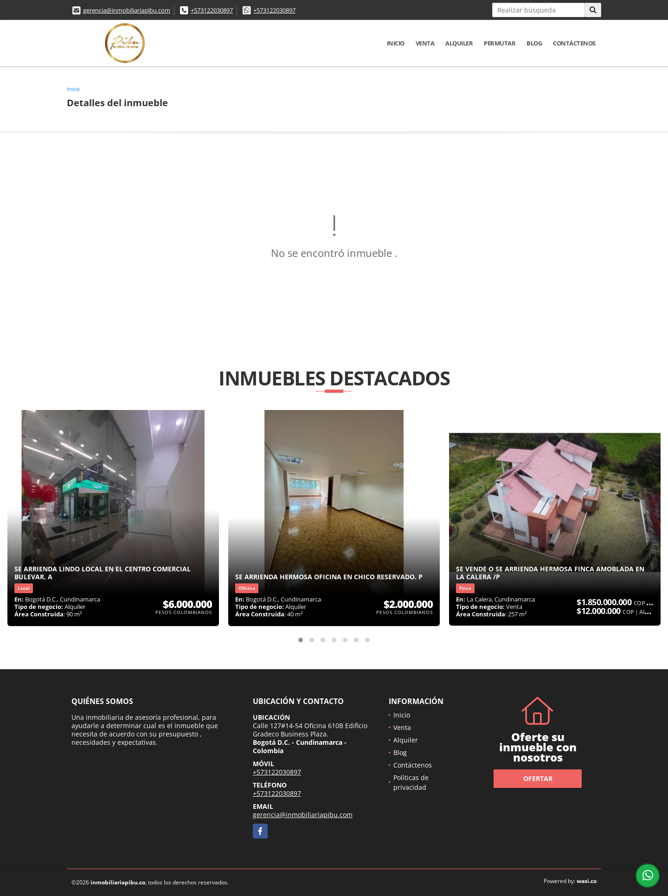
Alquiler (459, 43)
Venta (425, 43)
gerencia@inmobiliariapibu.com (126, 10)
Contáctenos (574, 43)
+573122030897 (212, 10)
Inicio (396, 43)
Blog (534, 43)
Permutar (499, 43)
